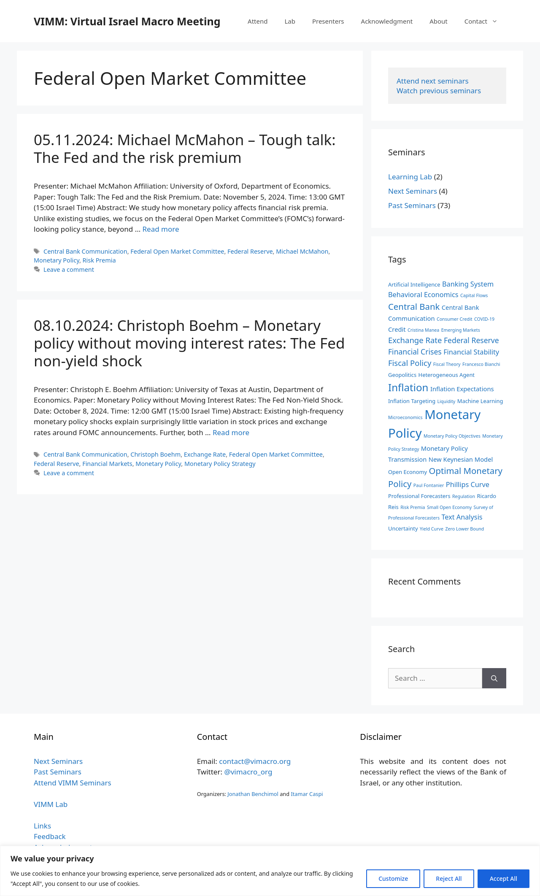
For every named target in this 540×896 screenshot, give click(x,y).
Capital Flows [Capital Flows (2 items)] (474, 295)
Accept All (503, 878)
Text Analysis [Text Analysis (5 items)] (461, 517)
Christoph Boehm (155, 454)
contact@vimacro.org (255, 761)
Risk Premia (99, 260)
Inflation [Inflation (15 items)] (408, 387)
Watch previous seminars (439, 90)
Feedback (50, 836)
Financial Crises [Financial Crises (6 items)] (415, 351)
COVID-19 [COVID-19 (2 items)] (484, 319)
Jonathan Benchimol (252, 794)
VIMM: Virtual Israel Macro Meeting (127, 21)
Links (42, 826)
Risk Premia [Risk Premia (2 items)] (412, 507)
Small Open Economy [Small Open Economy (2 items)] (449, 507)
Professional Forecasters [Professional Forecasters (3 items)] (419, 496)
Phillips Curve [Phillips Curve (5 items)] (467, 484)
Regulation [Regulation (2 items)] (463, 496)
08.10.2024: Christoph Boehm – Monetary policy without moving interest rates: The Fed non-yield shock (189, 343)
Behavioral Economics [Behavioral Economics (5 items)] (423, 294)
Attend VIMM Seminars (72, 783)
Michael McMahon (302, 251)
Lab (289, 21)
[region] (270, 871)
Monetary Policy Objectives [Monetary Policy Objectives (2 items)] (452, 436)
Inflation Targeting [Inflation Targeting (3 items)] (411, 401)
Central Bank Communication (85, 251)
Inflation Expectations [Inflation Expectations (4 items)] (462, 388)
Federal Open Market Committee (177, 251)
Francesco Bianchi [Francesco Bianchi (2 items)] (481, 364)
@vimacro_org (248, 772)
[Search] (494, 678)
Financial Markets (107, 464)
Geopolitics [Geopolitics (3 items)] (402, 375)
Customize (393, 878)
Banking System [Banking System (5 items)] (468, 284)
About (438, 21)
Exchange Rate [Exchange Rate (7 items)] (415, 340)
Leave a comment (68, 269)
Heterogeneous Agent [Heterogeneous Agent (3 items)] (446, 375)
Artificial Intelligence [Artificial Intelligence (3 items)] (414, 284)
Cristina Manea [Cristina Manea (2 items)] (423, 330)
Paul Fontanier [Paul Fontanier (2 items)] (428, 485)
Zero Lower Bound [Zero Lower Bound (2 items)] (464, 529)
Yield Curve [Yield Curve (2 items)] (431, 529)
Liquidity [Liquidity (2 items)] (446, 401)
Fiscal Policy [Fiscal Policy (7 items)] (409, 362)
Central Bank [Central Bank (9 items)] (414, 306)
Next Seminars (412, 191)
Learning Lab (410, 176)
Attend (257, 21)
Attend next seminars (433, 81)
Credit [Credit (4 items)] (397, 329)
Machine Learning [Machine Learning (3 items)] (480, 401)
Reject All (449, 878)
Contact (485, 21)
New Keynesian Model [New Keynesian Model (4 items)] (461, 459)
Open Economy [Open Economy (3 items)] (407, 472)
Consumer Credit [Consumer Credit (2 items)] (454, 319)
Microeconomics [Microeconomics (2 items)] (405, 417)
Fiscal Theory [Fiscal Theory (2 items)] (447, 364)
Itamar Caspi (307, 794)
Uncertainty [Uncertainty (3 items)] (403, 528)
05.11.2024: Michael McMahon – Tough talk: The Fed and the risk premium (185, 148)
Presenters (328, 21)
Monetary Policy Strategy (220, 464)
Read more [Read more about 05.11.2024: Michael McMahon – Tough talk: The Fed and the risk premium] (161, 229)
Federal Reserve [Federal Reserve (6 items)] (471, 340)
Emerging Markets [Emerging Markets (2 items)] (460, 330)
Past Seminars (412, 205)
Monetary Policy (56, 260)
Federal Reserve (250, 251)
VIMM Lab (51, 804)
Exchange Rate (205, 454)
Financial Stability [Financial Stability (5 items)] (471, 352)
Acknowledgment (387, 21)
